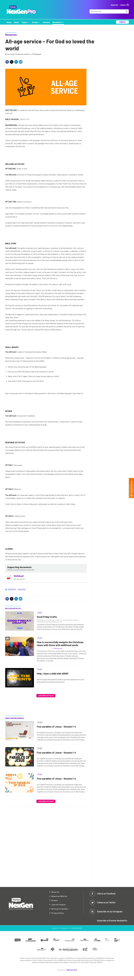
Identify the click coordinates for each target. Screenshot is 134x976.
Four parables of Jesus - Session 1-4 (56, 726)
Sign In (123, 5)
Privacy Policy (57, 913)
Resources (11, 34)
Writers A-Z (65, 928)
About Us (55, 892)
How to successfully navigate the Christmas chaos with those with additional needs (60, 644)
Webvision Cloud (72, 970)
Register (114, 5)
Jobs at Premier (58, 905)
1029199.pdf (19, 576)
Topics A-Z (55, 928)
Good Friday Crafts (47, 616)
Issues (40, 612)
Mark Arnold (58, 648)
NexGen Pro (12, 589)
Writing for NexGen (59, 909)
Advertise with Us (59, 896)
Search (126, 11)
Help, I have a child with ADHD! (53, 673)
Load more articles (46, 696)
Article (40, 638)
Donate (54, 900)
